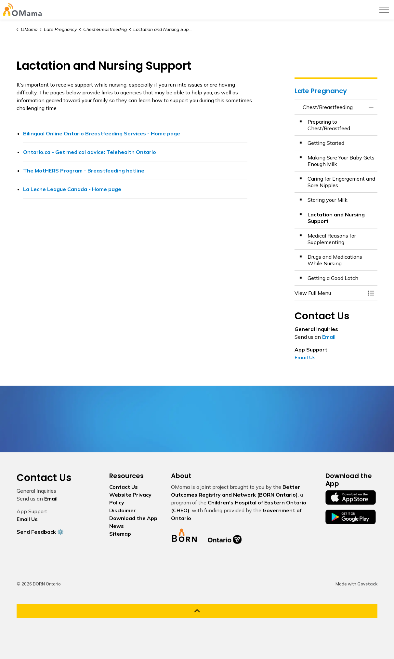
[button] (329, 293)
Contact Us (123, 487)
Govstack (367, 583)
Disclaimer (122, 510)
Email (328, 337)
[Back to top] (197, 611)
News (116, 526)
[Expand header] (384, 10)
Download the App (133, 518)
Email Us (305, 357)
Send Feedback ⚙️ (40, 532)
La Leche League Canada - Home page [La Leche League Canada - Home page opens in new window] (72, 189)
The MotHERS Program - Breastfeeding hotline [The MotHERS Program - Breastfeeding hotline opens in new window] (83, 170)
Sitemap (120, 533)
